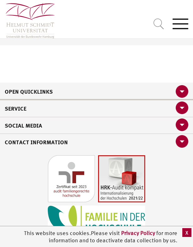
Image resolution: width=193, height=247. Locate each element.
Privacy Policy (138, 233)
